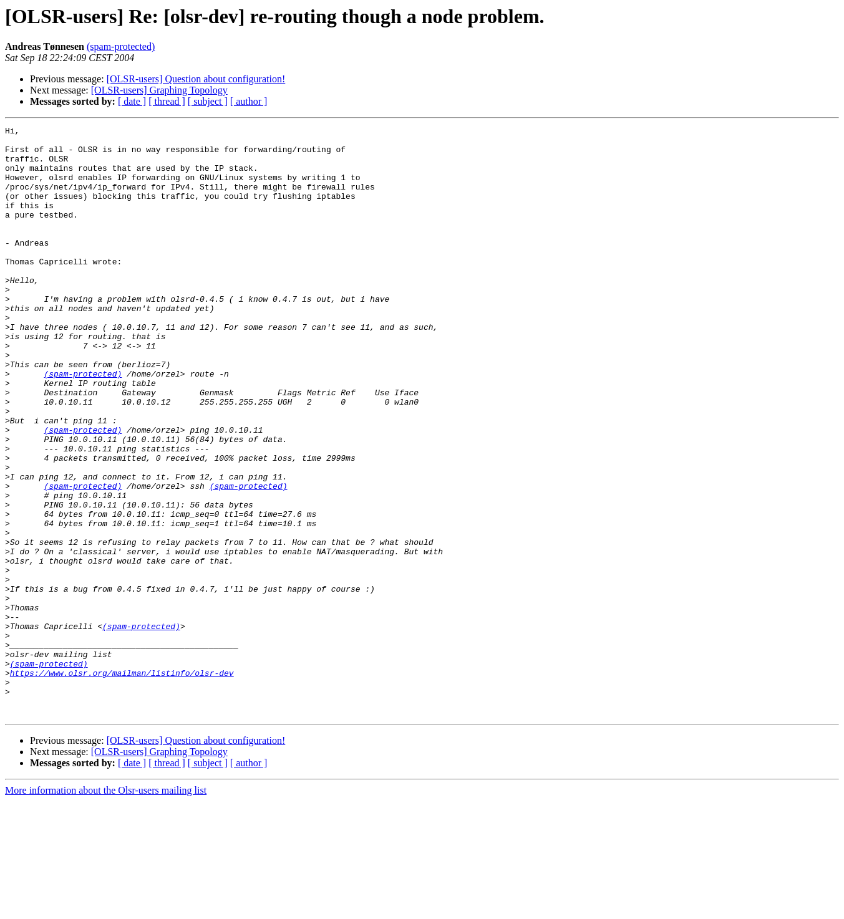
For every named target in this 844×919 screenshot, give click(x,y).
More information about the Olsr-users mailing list (105, 908)
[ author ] (249, 101)
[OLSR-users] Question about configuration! (196, 79)
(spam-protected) (121, 46)
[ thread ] (166, 101)
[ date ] (132, 101)
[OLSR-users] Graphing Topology (159, 90)
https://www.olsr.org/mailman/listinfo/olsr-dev (122, 783)
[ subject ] (208, 101)
